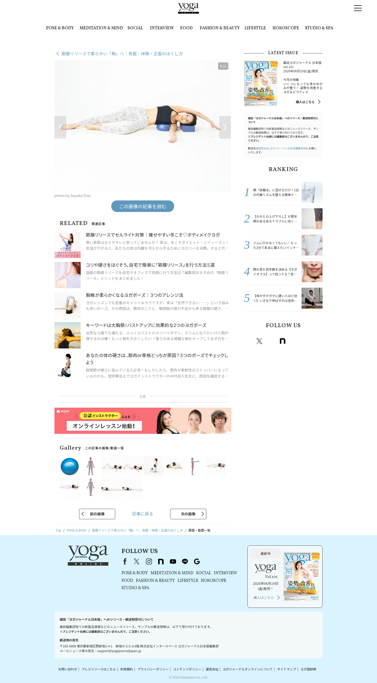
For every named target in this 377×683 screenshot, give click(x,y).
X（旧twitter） (259, 341)
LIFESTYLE (255, 28)
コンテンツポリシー (187, 669)
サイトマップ (286, 669)
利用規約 (126, 669)
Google (317, 341)
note (282, 341)
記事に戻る (142, 513)
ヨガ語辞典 (308, 669)
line (305, 341)
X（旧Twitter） (136, 561)
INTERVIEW (162, 28)
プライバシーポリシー (153, 669)
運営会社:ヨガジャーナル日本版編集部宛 (282, 148)
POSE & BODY (60, 28)
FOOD (186, 28)
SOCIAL (135, 28)
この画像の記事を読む (142, 206)
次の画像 (188, 513)
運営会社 (212, 669)
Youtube (294, 341)
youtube (172, 561)
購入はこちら (305, 102)
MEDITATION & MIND (101, 28)
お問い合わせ (67, 669)
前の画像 (97, 513)
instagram (271, 341)
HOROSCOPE (286, 28)
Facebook (248, 341)
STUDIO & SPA (319, 28)
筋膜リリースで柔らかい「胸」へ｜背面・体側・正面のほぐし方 (122, 53)
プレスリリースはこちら (98, 669)
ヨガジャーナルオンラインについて (248, 669)
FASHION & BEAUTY (220, 28)
